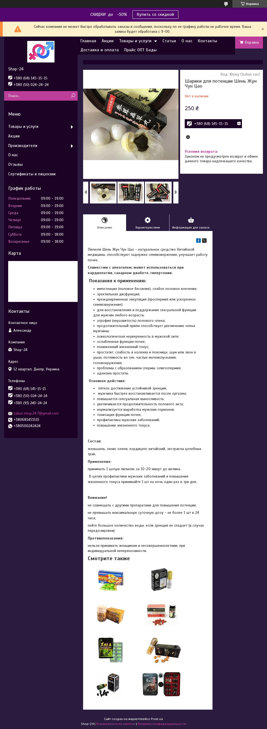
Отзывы (15, 164)
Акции (108, 41)
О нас (186, 41)
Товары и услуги (135, 41)
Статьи (169, 41)
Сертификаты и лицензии (32, 174)
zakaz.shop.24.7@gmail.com (36, 413)
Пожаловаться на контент (115, 724)
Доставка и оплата (99, 50)
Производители (22, 145)
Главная (88, 41)
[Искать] (73, 96)
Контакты (207, 41)
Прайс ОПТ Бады (140, 50)
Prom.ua (157, 719)
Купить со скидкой (155, 14)
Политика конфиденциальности (162, 724)
